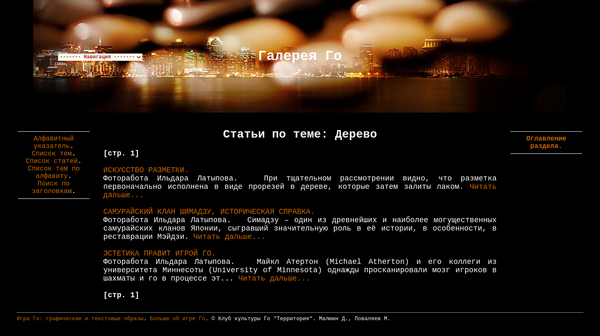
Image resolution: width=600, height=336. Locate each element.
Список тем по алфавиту (54, 172)
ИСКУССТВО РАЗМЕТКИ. (146, 170)
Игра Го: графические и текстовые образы (80, 319)
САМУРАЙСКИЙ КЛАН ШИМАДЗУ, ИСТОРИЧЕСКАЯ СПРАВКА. (209, 212)
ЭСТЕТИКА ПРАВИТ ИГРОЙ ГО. (159, 253)
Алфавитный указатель (54, 142)
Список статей (52, 161)
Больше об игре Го (177, 319)
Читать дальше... (229, 237)
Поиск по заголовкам (52, 187)
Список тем (52, 154)
